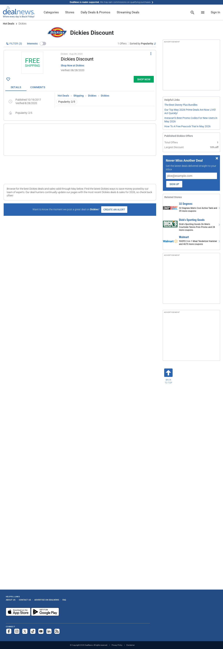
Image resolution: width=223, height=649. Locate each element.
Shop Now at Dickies (72, 65)
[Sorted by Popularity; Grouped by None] (143, 43)
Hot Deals (8, 23)
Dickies (92, 95)
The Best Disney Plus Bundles (180, 104)
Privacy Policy (117, 645)
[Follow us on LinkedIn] (49, 631)
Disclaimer (130, 645)
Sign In (215, 12)
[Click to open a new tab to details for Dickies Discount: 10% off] (19, 139)
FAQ (64, 600)
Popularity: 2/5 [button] (66, 101)
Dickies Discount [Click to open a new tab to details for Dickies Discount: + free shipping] (77, 59)
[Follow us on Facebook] (9, 631)
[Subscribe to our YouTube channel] (41, 631)
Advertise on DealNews (46, 600)
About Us (11, 600)
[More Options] (151, 53)
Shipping (78, 95)
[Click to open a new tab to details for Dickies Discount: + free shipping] (32, 63)
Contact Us (25, 600)
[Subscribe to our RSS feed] (57, 631)
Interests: (32, 43)
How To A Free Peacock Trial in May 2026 (187, 126)
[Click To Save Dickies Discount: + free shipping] (8, 79)
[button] (43, 43)
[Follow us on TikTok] (33, 631)
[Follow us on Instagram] (17, 631)
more (126, 152)
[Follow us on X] (25, 631)
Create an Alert (114, 209)
